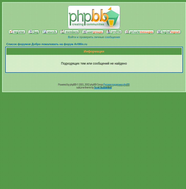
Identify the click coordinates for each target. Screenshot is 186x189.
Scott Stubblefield (103, 87)
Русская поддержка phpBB (116, 84)
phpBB (73, 84)
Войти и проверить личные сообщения (94, 37)
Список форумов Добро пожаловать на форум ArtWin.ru (46, 44)
